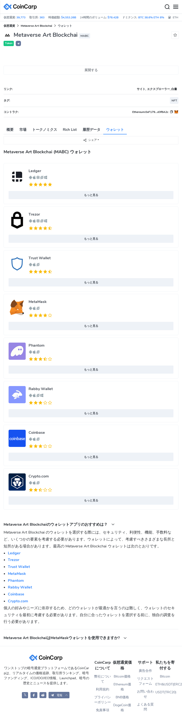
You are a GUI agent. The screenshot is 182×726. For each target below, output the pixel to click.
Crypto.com (39, 476)
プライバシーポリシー (102, 700)
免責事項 (102, 710)
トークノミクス (44, 129)
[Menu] (175, 7)
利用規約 (102, 689)
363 (41, 17)
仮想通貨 (9, 26)
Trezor (34, 214)
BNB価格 (122, 697)
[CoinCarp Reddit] (42, 695)
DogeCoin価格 (122, 707)
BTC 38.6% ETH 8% (151, 17)
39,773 (20, 17)
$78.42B (113, 17)
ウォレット (115, 129)
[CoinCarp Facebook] (33, 695)
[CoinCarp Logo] (21, 7)
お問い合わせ (145, 694)
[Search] (167, 7)
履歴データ (91, 129)
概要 (10, 129)
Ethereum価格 (122, 687)
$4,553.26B (68, 17)
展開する (91, 70)
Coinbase (37, 432)
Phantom (36, 345)
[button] (18, 43)
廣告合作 (145, 670)
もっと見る (91, 195)
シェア (90, 140)
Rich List (70, 129)
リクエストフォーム (145, 681)
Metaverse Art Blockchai (36, 26)
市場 (22, 129)
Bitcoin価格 (122, 676)
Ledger (35, 171)
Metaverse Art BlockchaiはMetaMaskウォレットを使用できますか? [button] (65, 637)
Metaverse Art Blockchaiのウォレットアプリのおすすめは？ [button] (59, 524)
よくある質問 (145, 707)
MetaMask (38, 301)
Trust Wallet (40, 258)
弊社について (102, 679)
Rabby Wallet (41, 389)
